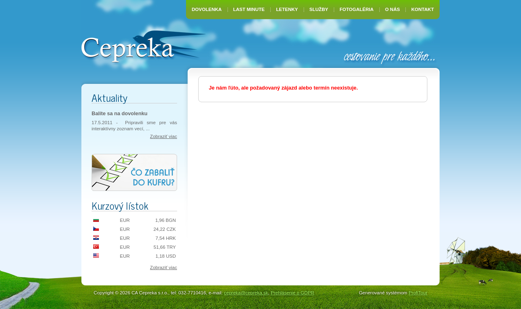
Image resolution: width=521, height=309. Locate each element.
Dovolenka (207, 9)
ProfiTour (418, 292)
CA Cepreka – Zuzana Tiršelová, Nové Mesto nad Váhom (143, 45)
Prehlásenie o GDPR (292, 292)
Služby (318, 9)
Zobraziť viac (163, 136)
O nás (392, 9)
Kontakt (423, 9)
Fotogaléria (356, 9)
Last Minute (249, 9)
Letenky (287, 9)
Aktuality (109, 97)
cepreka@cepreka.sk (246, 292)
